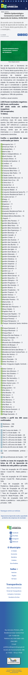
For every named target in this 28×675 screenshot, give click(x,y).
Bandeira (14, 557)
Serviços (14, 579)
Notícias (7, 11)
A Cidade (14, 551)
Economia (14, 554)
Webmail (15, 542)
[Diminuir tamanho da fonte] (10, 1)
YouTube (15, 536)
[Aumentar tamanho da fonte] (13, 1)
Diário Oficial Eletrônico (14, 588)
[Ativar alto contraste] (16, 1)
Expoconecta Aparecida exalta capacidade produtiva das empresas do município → (14, 517)
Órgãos (14, 575)
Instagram (15, 539)
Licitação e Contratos (14, 594)
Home (2, 11)
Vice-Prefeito (14, 563)
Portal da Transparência (14, 591)
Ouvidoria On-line (14, 597)
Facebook (15, 533)
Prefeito (14, 560)
